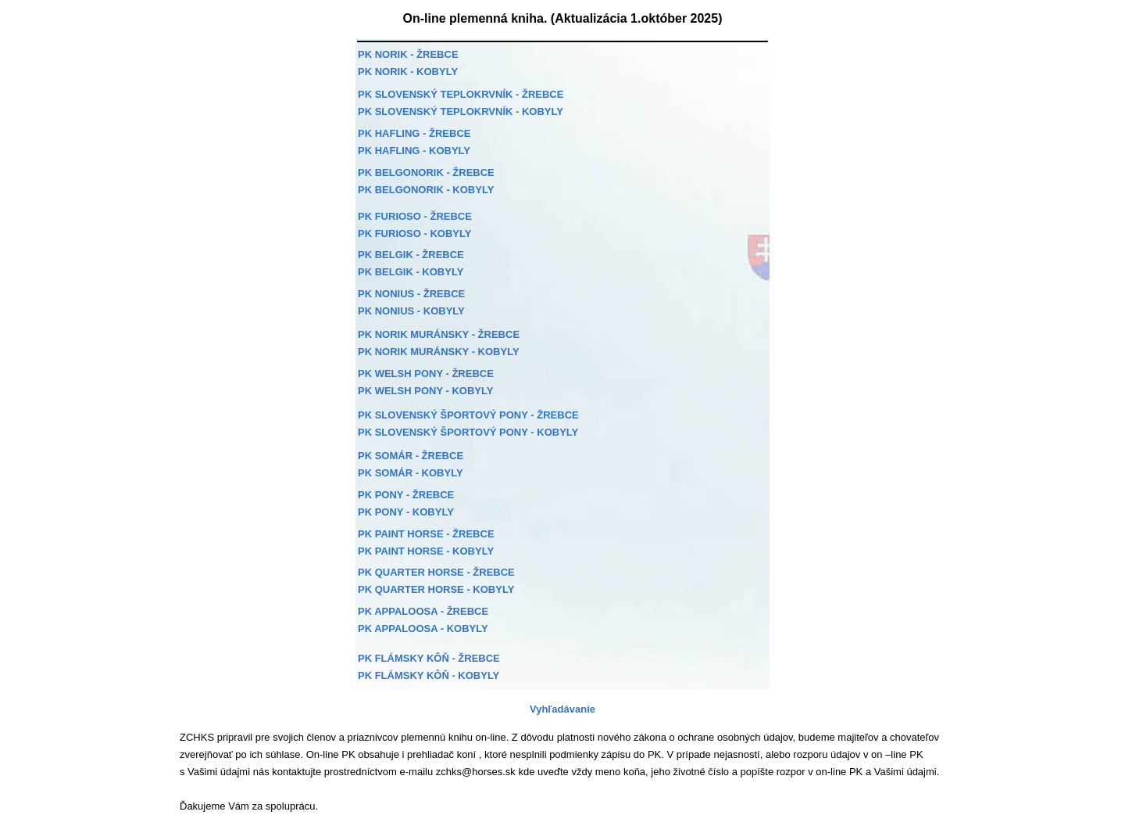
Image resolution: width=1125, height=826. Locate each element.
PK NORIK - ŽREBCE (408, 54)
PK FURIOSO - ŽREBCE (415, 216)
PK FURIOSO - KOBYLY (414, 233)
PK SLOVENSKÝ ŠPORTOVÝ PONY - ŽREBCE (468, 415)
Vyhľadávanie (562, 709)
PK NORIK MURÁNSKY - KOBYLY (439, 351)
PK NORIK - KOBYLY (408, 71)
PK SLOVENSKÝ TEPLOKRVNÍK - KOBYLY (460, 111)
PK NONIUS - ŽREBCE (411, 294)
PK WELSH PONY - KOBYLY (425, 391)
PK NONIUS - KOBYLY (411, 311)
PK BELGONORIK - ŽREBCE (426, 172)
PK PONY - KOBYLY (406, 512)
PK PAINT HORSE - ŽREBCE (426, 534)
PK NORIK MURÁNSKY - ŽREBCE (439, 334)
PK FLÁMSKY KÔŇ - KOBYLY (428, 675)
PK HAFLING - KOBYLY (414, 150)
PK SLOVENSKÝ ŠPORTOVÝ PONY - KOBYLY (468, 432)
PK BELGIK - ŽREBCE (411, 254)
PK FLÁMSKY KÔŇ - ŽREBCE (429, 658)
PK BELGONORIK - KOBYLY (426, 190)
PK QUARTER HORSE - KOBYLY (436, 589)
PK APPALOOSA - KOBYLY (423, 628)
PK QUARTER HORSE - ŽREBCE (436, 572)
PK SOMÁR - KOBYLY (410, 473)
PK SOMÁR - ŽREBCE (410, 455)
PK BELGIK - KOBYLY (410, 272)
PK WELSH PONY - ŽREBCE (426, 373)
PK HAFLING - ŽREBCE (414, 133)
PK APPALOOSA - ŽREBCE (423, 611)
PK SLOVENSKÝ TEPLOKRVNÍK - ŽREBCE (460, 94)
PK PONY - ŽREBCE (406, 495)
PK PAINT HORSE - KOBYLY (426, 551)
